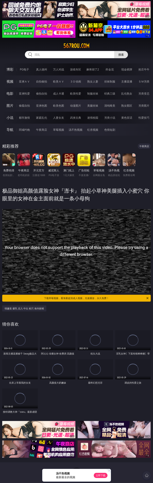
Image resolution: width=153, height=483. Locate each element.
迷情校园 (92, 118)
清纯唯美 (109, 105)
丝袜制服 (109, 81)
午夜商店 (41, 130)
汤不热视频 (75, 130)
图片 (10, 105)
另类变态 (143, 93)
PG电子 (24, 69)
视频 (10, 81)
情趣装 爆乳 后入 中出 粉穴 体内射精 (24, 308)
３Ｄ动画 (75, 81)
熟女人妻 (92, 81)
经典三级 (109, 93)
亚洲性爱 (24, 93)
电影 (10, 93)
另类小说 (109, 118)
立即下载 (100, 475)
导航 (10, 129)
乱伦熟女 (126, 93)
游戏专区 (75, 69)
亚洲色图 (41, 105)
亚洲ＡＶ (24, 81)
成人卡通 (58, 93)
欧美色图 (58, 105)
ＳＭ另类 (143, 81)
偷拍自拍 (41, 93)
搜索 (121, 54)
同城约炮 (24, 130)
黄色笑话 (126, 118)
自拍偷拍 (41, 81)
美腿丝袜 (92, 105)
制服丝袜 (92, 93)
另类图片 (143, 105)
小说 (10, 117)
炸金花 (110, 69)
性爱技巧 (143, 118)
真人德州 (41, 69)
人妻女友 (58, 118)
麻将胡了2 (92, 69)
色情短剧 (109, 130)
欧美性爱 (75, 93)
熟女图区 (126, 105)
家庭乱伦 (41, 118)
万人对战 (58, 69)
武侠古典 (75, 118)
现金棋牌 (126, 69)
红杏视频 (92, 130)
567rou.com (76, 45)
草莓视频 (58, 130)
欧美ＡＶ (58, 81)
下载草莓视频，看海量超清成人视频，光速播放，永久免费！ (96, 298)
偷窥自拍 (24, 105)
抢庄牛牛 (143, 69)
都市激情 (24, 118)
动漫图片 (75, 105)
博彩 (10, 69)
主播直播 (126, 81)
